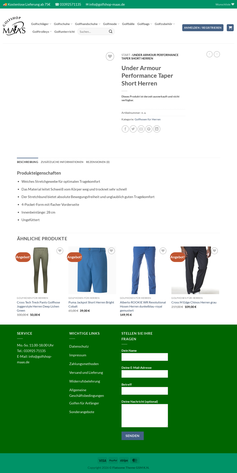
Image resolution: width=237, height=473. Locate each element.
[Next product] (209, 54)
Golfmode (111, 24)
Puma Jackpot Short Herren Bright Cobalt (91, 304)
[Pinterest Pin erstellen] (148, 129)
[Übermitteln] (110, 31)
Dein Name (144, 356)
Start (125, 55)
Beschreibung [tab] (27, 162)
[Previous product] (217, 54)
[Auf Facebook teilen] (125, 129)
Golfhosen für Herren (148, 119)
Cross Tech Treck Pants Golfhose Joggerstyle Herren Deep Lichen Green (38, 306)
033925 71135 (35, 351)
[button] (202, 27)
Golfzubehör (165, 24)
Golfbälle (128, 24)
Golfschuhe (63, 24)
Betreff (144, 390)
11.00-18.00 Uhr (41, 345)
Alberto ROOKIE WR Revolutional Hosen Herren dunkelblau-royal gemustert (143, 306)
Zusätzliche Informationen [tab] (62, 162)
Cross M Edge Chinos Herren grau (193, 302)
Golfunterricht (64, 31)
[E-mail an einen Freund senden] (141, 129)
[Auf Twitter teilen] (133, 129)
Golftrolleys (42, 32)
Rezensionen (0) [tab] (98, 162)
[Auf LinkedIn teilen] (156, 129)
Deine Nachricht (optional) (144, 415)
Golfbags (144, 24)
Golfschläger (41, 24)
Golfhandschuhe (87, 24)
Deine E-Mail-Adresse (144, 373)
